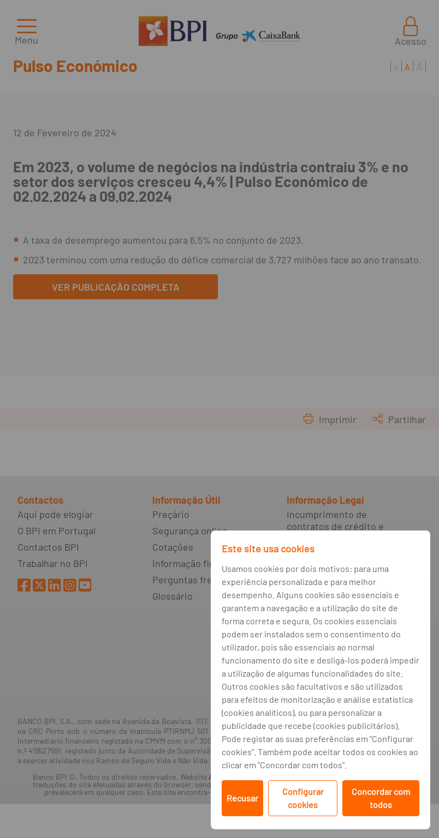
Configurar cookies (303, 798)
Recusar (242, 798)
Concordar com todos (381, 798)
